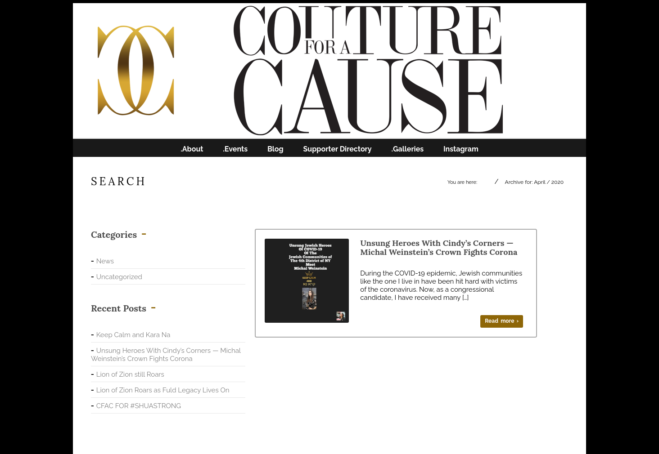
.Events (235, 149)
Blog (275, 149)
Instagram (460, 149)
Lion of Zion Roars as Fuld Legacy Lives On (163, 390)
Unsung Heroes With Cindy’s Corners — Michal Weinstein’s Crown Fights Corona (165, 355)
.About (192, 149)
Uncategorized (119, 277)
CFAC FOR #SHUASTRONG (138, 406)
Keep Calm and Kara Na (133, 335)
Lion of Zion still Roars (130, 374)
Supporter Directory (337, 149)
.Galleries (407, 149)
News (105, 261)
